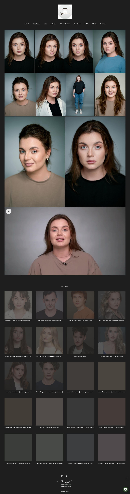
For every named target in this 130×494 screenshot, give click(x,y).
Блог (45, 23)
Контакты (103, 23)
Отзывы (94, 23)
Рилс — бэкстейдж (64, 23)
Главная (26, 23)
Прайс (86, 23)
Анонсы (52, 23)
